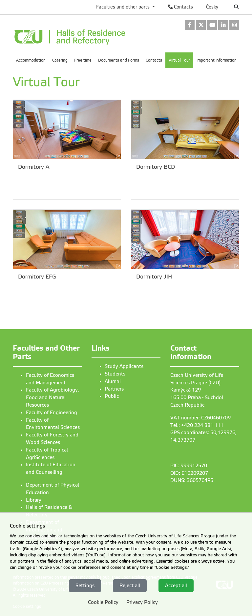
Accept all (176, 585)
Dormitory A (33, 167)
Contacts (180, 7)
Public (112, 396)
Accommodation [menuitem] (31, 60)
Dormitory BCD (155, 167)
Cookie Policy (103, 602)
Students (115, 373)
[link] (190, 26)
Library (33, 500)
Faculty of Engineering (51, 412)
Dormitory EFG (37, 277)
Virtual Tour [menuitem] (179, 60)
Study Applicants (124, 366)
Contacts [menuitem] (154, 60)
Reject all (129, 585)
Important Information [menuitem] (217, 60)
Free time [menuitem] (83, 60)
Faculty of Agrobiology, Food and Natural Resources (52, 397)
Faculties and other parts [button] (123, 7)
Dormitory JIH (154, 277)
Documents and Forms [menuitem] (118, 60)
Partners (114, 389)
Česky (212, 7)
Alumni (113, 381)
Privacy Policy (142, 602)
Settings (84, 585)
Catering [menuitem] (60, 60)
